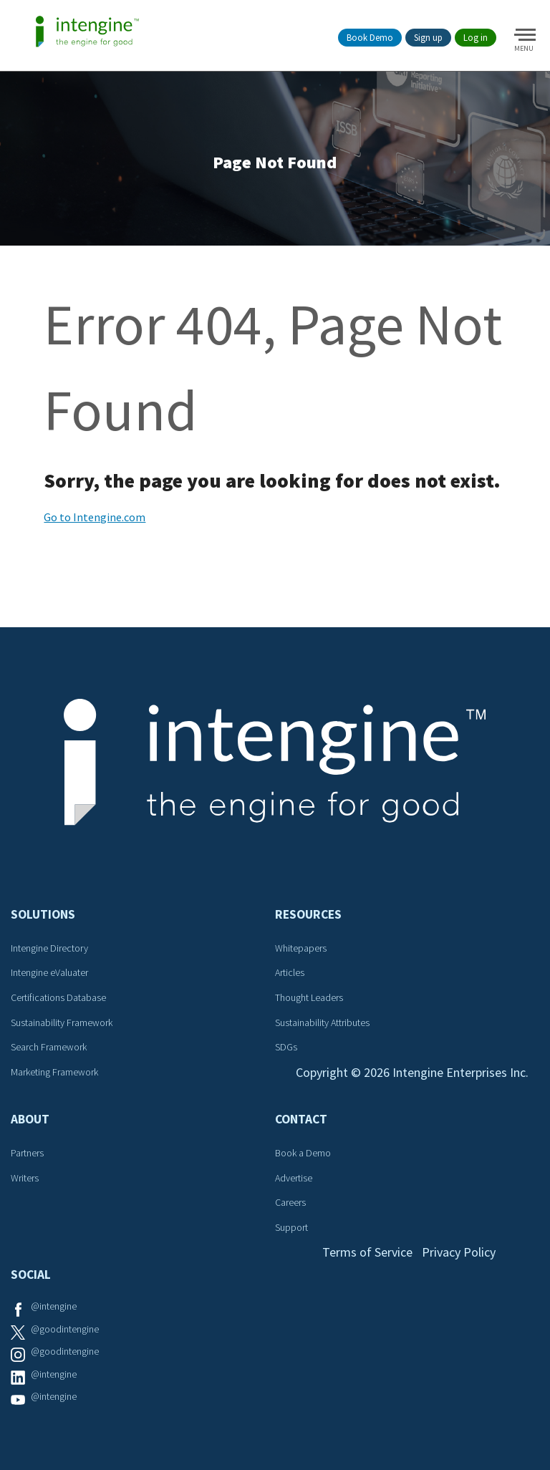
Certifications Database (58, 997)
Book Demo (370, 38)
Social (31, 1274)
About (30, 1119)
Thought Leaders (309, 997)
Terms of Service (367, 1252)
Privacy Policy (459, 1252)
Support (291, 1227)
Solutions (43, 914)
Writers (25, 1177)
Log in (475, 38)
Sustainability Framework (61, 1022)
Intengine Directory (49, 948)
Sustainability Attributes (322, 1022)
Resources (308, 914)
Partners (27, 1152)
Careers (290, 1202)
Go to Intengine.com (94, 517)
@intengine (54, 1306)
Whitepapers (301, 948)
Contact (301, 1119)
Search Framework (49, 1046)
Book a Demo (303, 1152)
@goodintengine (65, 1328)
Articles (289, 972)
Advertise (293, 1177)
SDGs (286, 1046)
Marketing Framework (54, 1071)
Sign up (428, 38)
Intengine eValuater (49, 972)
